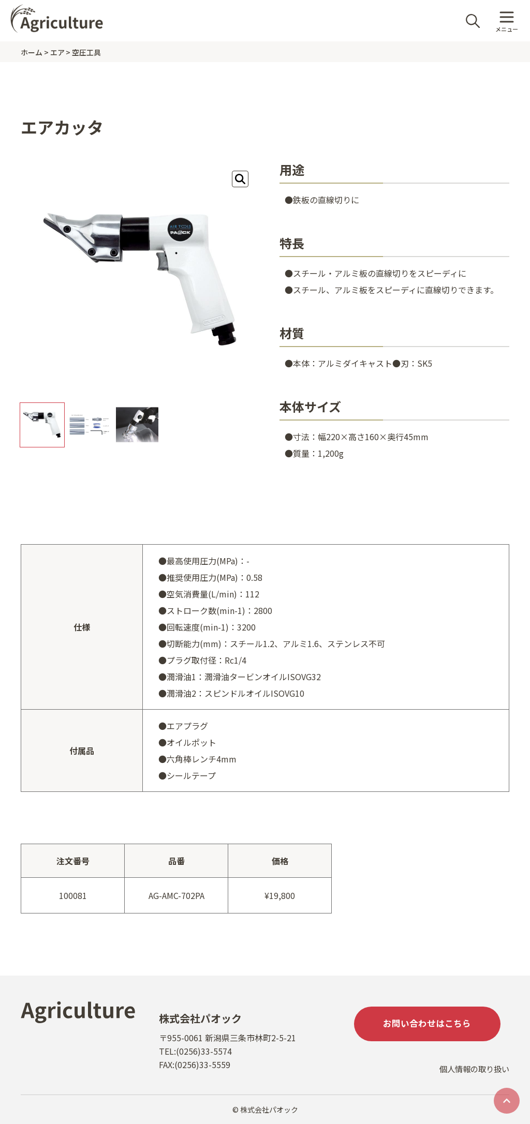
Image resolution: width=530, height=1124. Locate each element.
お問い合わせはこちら (431, 1024)
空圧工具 (86, 52)
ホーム (31, 52)
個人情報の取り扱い (472, 1076)
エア (57, 52)
